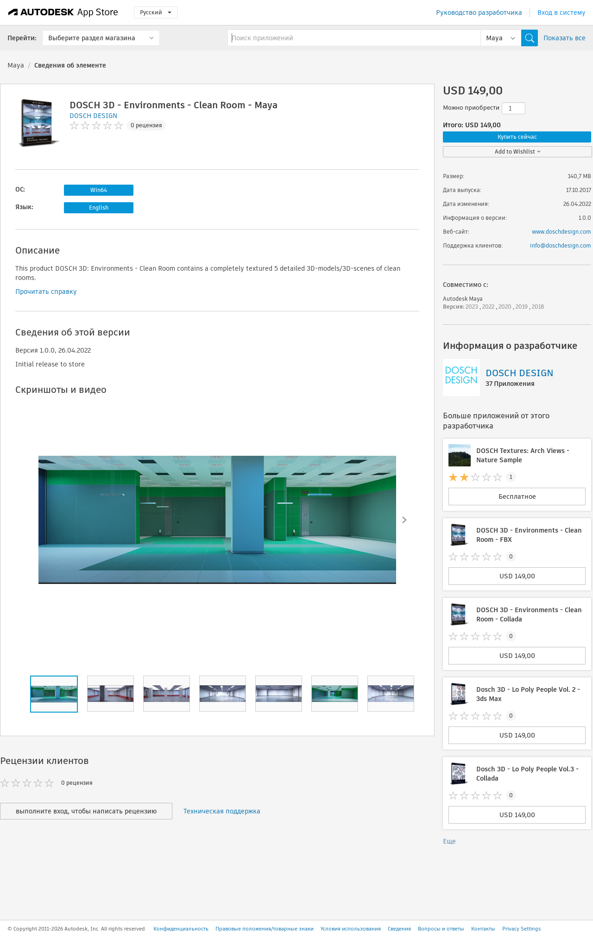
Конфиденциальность (180, 928)
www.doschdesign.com (561, 232)
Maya (15, 65)
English (98, 207)
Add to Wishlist (518, 151)
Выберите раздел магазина (91, 38)
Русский (155, 12)
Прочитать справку (46, 291)
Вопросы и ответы (441, 928)
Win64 (98, 190)
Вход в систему (561, 12)
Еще (449, 841)
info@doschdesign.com (560, 245)
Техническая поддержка (221, 811)
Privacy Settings (521, 928)
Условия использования (351, 928)
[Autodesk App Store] (63, 12)
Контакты (483, 928)
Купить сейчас (517, 137)
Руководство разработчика (479, 12)
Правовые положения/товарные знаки (264, 928)
